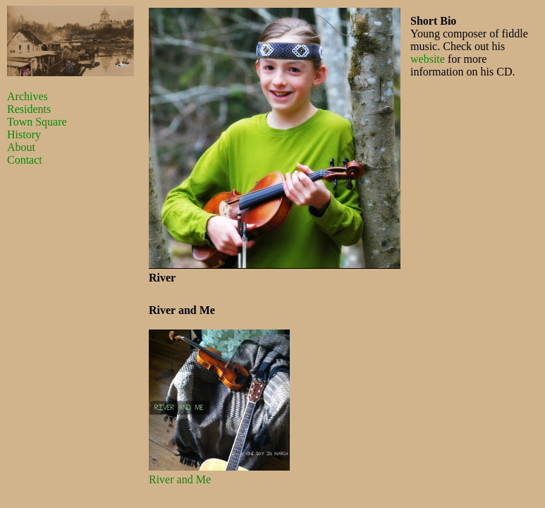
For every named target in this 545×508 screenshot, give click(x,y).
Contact (24, 160)
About (21, 147)
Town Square (37, 122)
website (427, 59)
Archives (27, 96)
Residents (29, 109)
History (24, 134)
